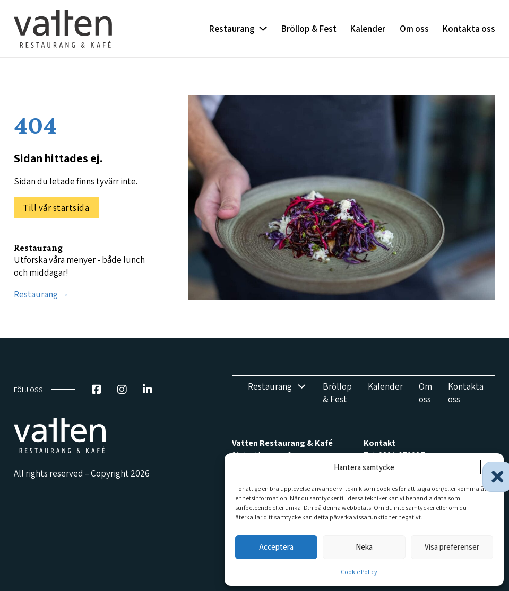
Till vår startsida (56, 207)
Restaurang (231, 28)
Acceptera (276, 547)
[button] (487, 467)
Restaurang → (41, 294)
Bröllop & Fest (309, 28)
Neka (364, 547)
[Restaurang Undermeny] (263, 28)
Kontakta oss (469, 28)
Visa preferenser (452, 547)
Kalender (367, 28)
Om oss (414, 28)
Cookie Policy (359, 572)
